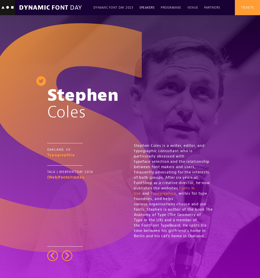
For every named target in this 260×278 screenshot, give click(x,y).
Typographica (163, 193)
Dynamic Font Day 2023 (113, 8)
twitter (41, 81)
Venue (192, 8)
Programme (171, 8)
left (52, 255)
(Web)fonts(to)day (66, 177)
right (67, 255)
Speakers (147, 8)
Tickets (247, 8)
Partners (212, 8)
